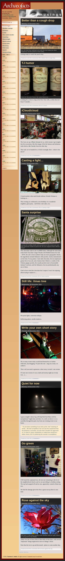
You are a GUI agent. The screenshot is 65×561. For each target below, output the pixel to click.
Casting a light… (32, 160)
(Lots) (4, 32)
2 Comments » (36, 155)
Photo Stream (36, 142)
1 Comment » (35, 322)
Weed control (7, 41)
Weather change (8, 28)
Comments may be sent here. (34, 556)
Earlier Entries (23, 552)
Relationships (7, 52)
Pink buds (6, 48)
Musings (11, 16)
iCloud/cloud (30, 110)
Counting (5, 37)
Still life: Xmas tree (34, 281)
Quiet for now (30, 383)
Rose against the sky (35, 500)
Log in (4, 168)
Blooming (6, 45)
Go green (28, 443)
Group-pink (6, 43)
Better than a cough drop (38, 20)
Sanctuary (7, 22)
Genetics (5, 30)
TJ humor (28, 63)
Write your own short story (39, 327)
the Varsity (32, 146)
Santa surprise (31, 212)
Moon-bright (6, 39)
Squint (5, 50)
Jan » (8, 54)
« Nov (3, 54)
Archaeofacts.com (7, 15)
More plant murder (8, 35)
